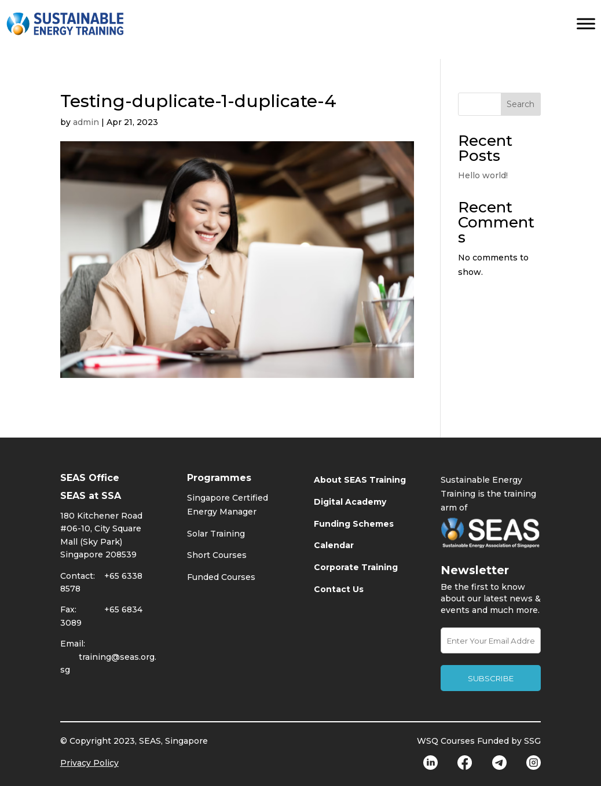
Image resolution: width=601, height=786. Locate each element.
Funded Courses (221, 577)
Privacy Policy (89, 763)
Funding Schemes (354, 524)
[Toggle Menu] (586, 23)
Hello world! (483, 175)
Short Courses (217, 555)
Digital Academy (350, 502)
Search (520, 104)
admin (86, 122)
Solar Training (216, 533)
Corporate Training (356, 567)
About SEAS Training (360, 480)
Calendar (334, 545)
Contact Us (339, 589)
